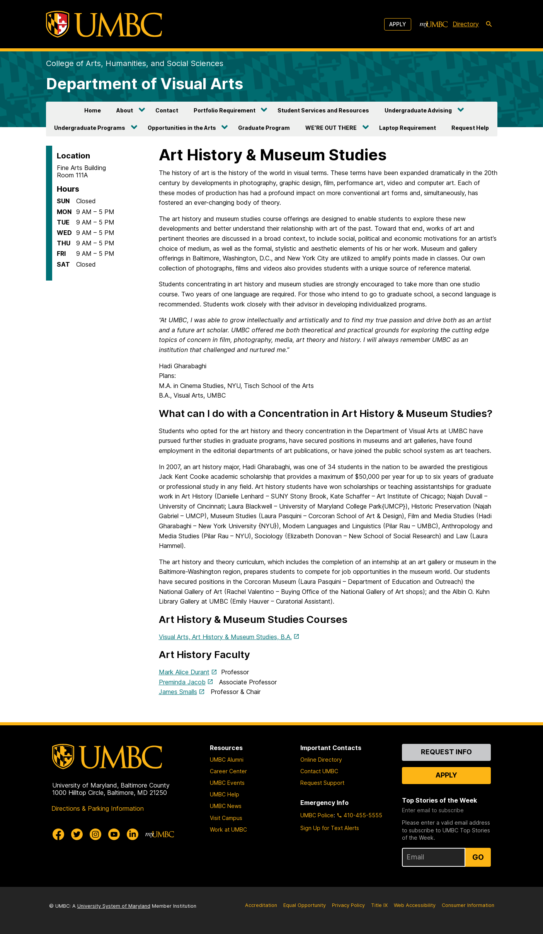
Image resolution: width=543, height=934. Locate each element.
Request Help (470, 127)
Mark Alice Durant (184, 672)
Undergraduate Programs (89, 127)
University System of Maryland (113, 906)
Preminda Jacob (182, 682)
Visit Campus (226, 818)
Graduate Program (264, 127)
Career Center (228, 771)
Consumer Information (468, 905)
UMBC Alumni (226, 759)
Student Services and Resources (323, 110)
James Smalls (178, 692)
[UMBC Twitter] (76, 834)
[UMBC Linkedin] (132, 834)
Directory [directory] (465, 24)
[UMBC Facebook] (58, 834)
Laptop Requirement (407, 127)
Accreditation (261, 905)
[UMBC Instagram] (95, 834)
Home (92, 110)
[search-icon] (488, 24)
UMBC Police (317, 815)
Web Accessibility (415, 905)
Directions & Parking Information (97, 808)
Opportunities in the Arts (182, 127)
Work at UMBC (228, 829)
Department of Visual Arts (144, 83)
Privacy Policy (348, 905)
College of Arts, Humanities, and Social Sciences (134, 63)
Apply (397, 24)
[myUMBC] (433, 24)
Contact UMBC (319, 771)
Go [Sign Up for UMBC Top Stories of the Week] (478, 857)
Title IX (379, 905)
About (124, 110)
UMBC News (226, 806)
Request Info (446, 752)
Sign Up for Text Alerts (329, 828)
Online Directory (321, 759)
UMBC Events (227, 782)
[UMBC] (104, 24)
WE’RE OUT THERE (331, 127)
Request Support (322, 782)
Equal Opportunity (304, 905)
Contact (166, 110)
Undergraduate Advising (418, 110)
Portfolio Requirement (224, 110)
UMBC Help (224, 794)
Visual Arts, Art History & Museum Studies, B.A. (225, 637)
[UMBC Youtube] (114, 834)
